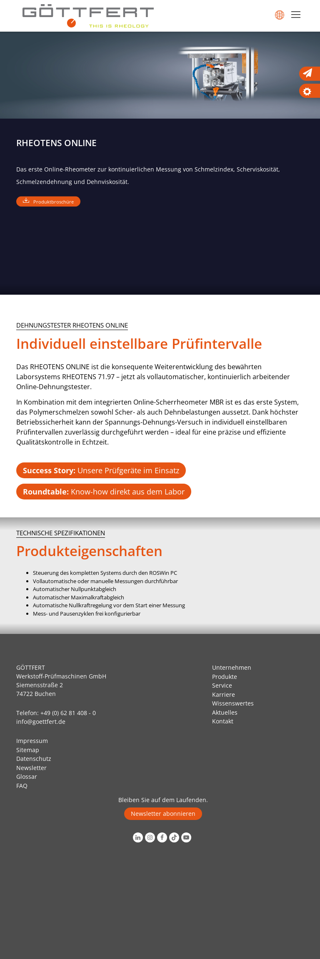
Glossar (26, 776)
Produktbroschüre (53, 201)
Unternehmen (231, 667)
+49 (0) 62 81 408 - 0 (68, 713)
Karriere (223, 694)
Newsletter (31, 768)
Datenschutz (33, 759)
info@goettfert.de (40, 721)
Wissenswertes (233, 703)
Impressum (32, 741)
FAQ (22, 786)
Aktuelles (225, 712)
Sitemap (27, 750)
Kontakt (222, 721)
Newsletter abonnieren (163, 813)
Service (222, 685)
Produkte (224, 677)
